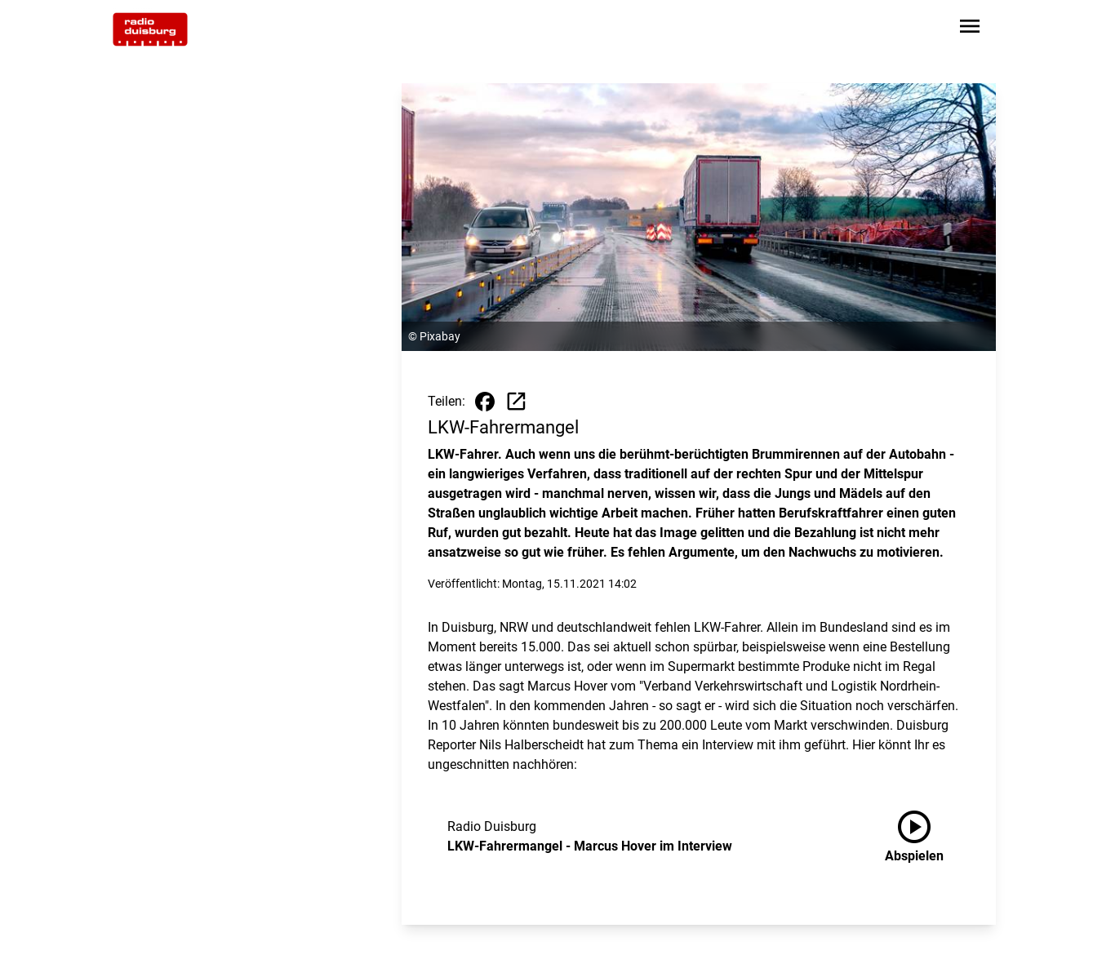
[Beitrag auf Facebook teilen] (485, 401)
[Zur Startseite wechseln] (150, 29)
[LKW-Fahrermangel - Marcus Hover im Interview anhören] (927, 837)
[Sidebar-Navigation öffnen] (970, 29)
